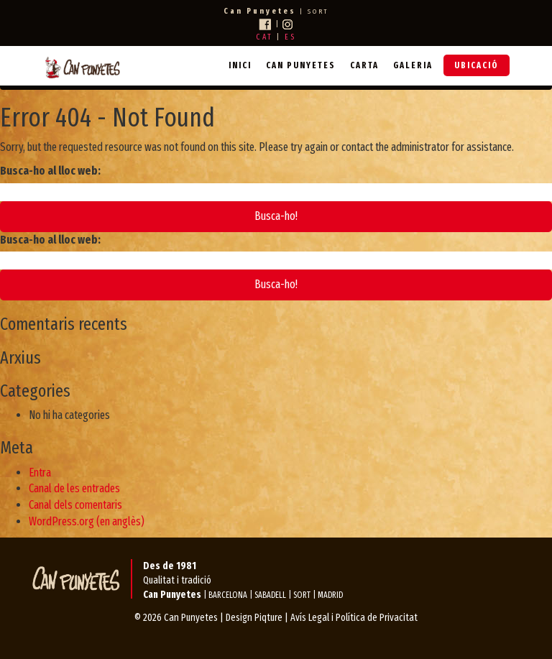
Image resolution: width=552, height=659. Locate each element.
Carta (364, 65)
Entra (40, 472)
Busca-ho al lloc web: (50, 171)
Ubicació (476, 65)
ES (290, 37)
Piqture (268, 618)
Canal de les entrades (74, 488)
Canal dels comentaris (75, 505)
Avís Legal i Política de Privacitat (354, 618)
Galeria (413, 65)
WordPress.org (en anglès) (86, 521)
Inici (240, 65)
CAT (264, 37)
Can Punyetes (301, 65)
